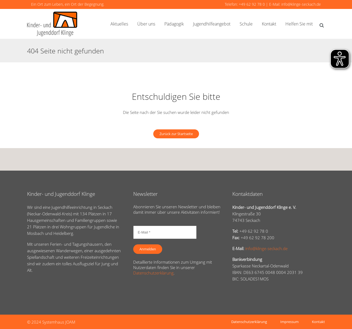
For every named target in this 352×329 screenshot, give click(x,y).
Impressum (289, 321)
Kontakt (318, 321)
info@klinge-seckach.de (301, 4)
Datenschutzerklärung (153, 273)
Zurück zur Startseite (176, 133)
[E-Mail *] (165, 232)
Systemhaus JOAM (58, 322)
